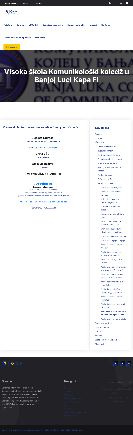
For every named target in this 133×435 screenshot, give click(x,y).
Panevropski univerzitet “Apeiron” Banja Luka (111, 223)
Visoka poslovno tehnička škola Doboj (112, 283)
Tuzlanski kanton (105, 151)
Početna (7, 25)
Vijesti (7, 3)
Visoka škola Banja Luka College (111, 261)
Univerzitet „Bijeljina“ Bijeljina (113, 240)
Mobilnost (40, 37)
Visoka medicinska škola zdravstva (111, 298)
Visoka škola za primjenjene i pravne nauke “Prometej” (113, 268)
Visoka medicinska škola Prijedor (111, 246)
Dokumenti (15, 3)
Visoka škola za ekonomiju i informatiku (113, 306)
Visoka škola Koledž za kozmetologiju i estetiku (111, 291)
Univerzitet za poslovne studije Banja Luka (111, 201)
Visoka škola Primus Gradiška (113, 319)
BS (121, 3)
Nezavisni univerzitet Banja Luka (112, 215)
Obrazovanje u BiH (76, 25)
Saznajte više (36, 3)
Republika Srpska (105, 183)
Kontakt (105, 25)
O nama (20, 25)
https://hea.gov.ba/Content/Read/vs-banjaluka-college (43, 201)
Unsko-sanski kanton (107, 146)
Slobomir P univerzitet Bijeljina (110, 208)
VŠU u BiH (33, 25)
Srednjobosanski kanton (108, 163)
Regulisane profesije (53, 25)
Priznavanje (11, 47)
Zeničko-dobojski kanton (109, 155)
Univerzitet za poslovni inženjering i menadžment (112, 230)
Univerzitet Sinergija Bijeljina (113, 236)
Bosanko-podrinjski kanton (110, 159)
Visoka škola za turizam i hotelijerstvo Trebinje (111, 254)
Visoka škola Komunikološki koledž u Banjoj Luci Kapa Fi (113, 313)
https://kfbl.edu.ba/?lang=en (46, 147)
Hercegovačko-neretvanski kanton (109, 169)
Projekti (25, 3)
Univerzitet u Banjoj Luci (111, 187)
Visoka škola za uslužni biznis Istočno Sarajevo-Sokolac (113, 276)
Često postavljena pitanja (18, 37)
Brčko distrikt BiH (105, 179)
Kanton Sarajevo (105, 175)
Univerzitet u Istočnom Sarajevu (111, 193)
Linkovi (93, 25)
